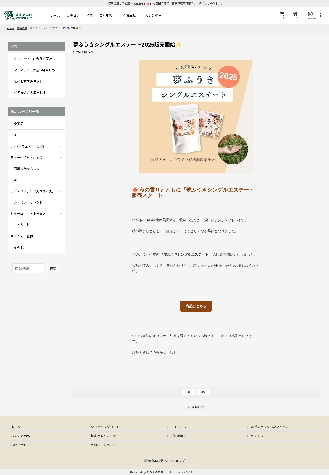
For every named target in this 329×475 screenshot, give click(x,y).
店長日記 (196, 407)
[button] (320, 15)
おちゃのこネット (158, 472)
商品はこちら (196, 306)
